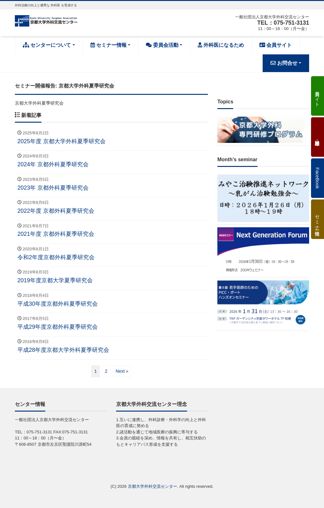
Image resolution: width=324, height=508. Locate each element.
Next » (121, 371)
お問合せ (284, 63)
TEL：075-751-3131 (283, 23)
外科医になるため (221, 45)
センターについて (47, 45)
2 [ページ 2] (106, 371)
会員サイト (275, 45)
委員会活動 (162, 45)
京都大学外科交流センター (152, 486)
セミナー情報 (108, 45)
